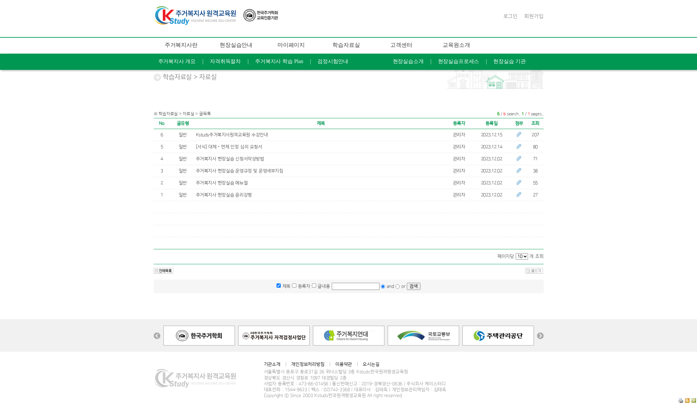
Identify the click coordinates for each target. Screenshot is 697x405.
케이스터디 (476, 110)
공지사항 (663, 77)
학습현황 (243, 77)
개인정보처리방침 (308, 364)
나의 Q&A (313, 77)
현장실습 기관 (509, 61)
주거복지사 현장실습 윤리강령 (224, 195)
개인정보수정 (355, 77)
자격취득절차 (225, 61)
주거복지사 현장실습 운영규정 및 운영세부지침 (239, 171)
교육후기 (277, 77)
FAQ (466, 94)
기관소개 (272, 364)
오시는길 (371, 364)
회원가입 (533, 16)
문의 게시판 (498, 94)
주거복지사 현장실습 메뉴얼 (222, 183)
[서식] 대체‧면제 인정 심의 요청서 (229, 147)
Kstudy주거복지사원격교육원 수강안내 (232, 134)
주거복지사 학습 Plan (279, 61)
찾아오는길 (540, 110)
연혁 (508, 110)
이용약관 (343, 364)
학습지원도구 (431, 94)
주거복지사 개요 (177, 61)
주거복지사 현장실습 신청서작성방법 (230, 159)
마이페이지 (291, 45)
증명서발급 (398, 77)
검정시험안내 (332, 61)
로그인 (510, 16)
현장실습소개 (408, 61)
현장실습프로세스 (458, 61)
